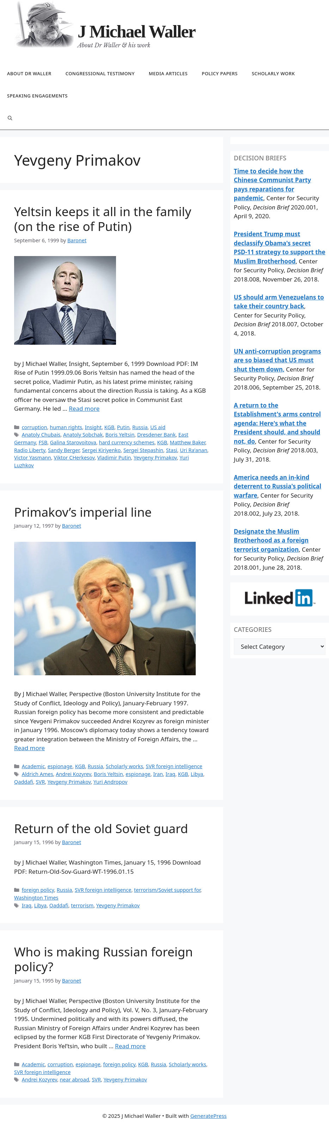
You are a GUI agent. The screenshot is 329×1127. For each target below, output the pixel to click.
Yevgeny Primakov (155, 457)
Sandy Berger (63, 450)
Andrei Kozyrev (73, 774)
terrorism (82, 905)
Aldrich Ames (37, 774)
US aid (157, 427)
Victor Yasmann (32, 457)
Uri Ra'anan (193, 450)
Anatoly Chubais (41, 434)
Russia (140, 427)
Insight (93, 427)
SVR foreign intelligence (174, 766)
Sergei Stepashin (143, 450)
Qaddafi (23, 781)
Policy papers (220, 73)
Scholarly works (124, 766)
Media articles (168, 73)
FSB (43, 442)
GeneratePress (208, 1115)
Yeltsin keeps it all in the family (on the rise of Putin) (102, 219)
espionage (60, 766)
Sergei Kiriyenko (101, 450)
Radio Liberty (29, 450)
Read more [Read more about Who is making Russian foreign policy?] (130, 1046)
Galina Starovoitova (73, 442)
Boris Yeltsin (120, 434)
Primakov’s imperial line (83, 512)
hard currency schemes (126, 442)
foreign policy (38, 889)
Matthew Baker (187, 442)
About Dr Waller (29, 73)
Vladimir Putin (114, 457)
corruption (34, 427)
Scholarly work (273, 73)
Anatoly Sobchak (83, 434)
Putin (123, 427)
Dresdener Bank (156, 434)
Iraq (171, 774)
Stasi (171, 450)
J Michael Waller (136, 31)
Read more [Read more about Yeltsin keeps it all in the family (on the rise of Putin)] (84, 408)
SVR (40, 781)
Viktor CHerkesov (74, 457)
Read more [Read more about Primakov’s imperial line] (29, 748)
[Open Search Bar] (10, 118)
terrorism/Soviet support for (167, 889)
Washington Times (36, 897)
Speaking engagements (37, 96)
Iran (158, 774)
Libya (197, 774)
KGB (109, 427)
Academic (33, 766)
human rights (66, 427)
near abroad (74, 1079)
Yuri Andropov (110, 781)
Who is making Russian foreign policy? (103, 959)
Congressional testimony (100, 73)
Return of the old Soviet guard (101, 828)
